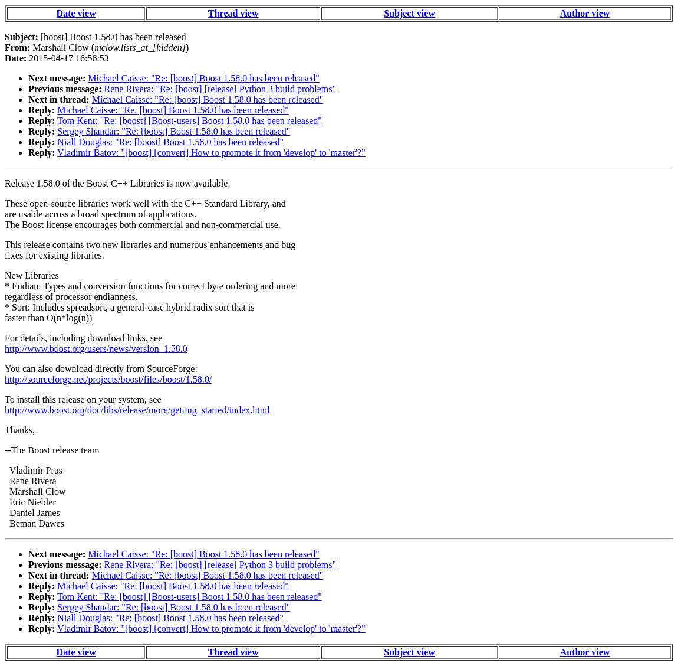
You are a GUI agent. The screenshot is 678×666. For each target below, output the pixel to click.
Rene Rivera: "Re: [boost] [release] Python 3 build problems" (220, 89)
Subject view (409, 13)
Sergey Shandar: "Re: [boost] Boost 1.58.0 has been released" (173, 131)
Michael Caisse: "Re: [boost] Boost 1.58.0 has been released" (204, 78)
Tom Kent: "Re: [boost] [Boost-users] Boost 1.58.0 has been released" (189, 121)
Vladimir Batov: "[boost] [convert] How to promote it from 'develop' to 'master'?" (211, 153)
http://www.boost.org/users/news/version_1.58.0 (96, 349)
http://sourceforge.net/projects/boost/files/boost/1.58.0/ (108, 379)
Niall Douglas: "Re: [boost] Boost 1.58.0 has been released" (170, 142)
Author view (585, 13)
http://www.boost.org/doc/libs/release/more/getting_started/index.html (137, 410)
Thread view (233, 13)
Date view (76, 13)
